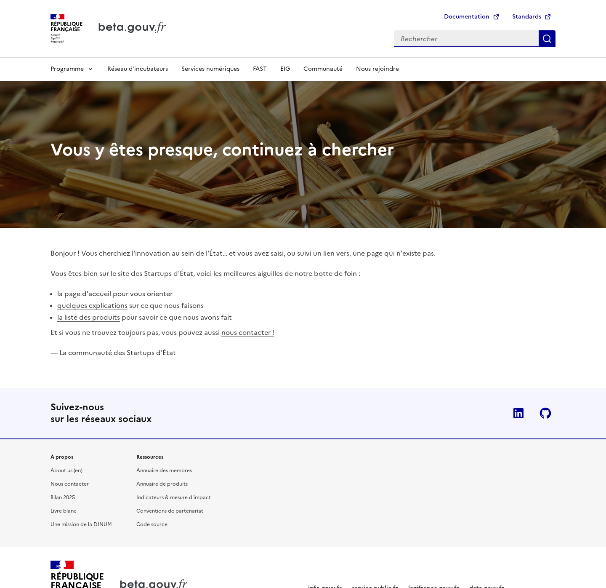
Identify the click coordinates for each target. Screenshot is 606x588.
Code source (151, 524)
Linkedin (518, 413)
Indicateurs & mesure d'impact (173, 497)
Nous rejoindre (377, 68)
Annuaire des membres (164, 470)
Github (545, 413)
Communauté (323, 68)
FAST (260, 68)
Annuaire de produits (162, 484)
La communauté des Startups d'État (117, 352)
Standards (526, 16)
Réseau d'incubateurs (137, 68)
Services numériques (210, 68)
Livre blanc (63, 511)
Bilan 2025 (62, 497)
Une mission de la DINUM (81, 524)
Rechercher (547, 38)
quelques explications (92, 305)
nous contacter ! (247, 332)
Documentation (466, 16)
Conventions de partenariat (169, 511)
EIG (285, 68)
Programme (67, 68)
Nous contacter (69, 484)
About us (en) (66, 470)
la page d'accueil (84, 294)
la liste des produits (88, 317)
